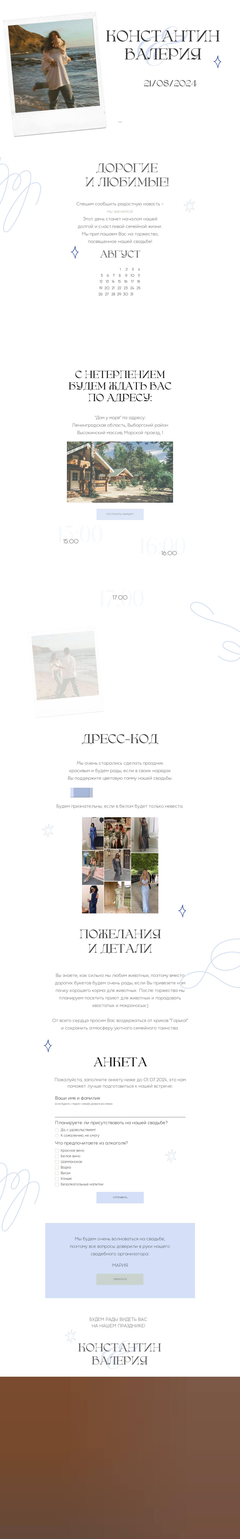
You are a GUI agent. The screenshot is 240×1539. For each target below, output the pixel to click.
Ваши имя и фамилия (77, 1098)
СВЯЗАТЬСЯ (120, 1279)
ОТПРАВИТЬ (120, 1198)
